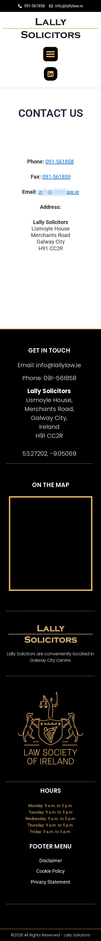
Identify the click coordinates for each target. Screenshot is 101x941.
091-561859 (56, 176)
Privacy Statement (50, 882)
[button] (50, 54)
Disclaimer (50, 860)
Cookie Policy (50, 871)
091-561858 (60, 161)
